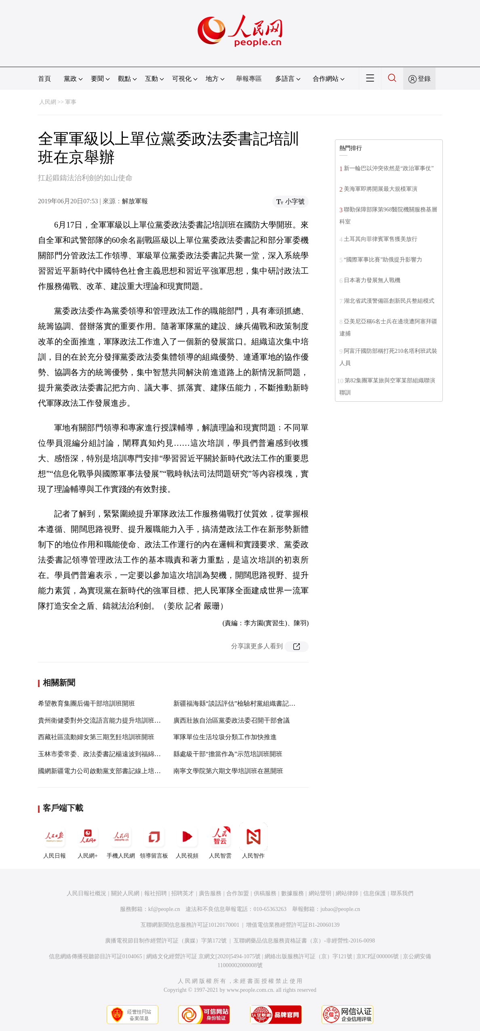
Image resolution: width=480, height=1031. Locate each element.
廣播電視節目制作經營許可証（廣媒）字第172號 (166, 941)
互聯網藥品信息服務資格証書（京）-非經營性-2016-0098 (304, 941)
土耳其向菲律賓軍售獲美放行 (380, 239)
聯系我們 (402, 893)
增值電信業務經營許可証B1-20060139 (292, 925)
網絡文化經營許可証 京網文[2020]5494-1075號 (203, 956)
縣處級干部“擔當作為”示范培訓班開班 (227, 754)
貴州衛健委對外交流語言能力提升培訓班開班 (102, 720)
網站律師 (347, 893)
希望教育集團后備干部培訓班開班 (86, 703)
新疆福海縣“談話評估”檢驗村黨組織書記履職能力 (244, 703)
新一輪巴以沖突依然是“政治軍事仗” (389, 168)
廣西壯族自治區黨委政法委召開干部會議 (231, 720)
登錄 (424, 78)
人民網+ (88, 840)
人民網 (47, 102)
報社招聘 (155, 893)
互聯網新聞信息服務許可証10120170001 (190, 925)
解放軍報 (135, 201)
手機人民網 (121, 840)
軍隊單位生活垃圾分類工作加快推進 (225, 737)
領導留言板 (154, 840)
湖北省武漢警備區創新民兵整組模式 (389, 301)
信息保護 (374, 893)
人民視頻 (187, 840)
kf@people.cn (164, 909)
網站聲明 (320, 893)
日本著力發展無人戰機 (372, 280)
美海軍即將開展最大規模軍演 (380, 189)
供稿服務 (265, 893)
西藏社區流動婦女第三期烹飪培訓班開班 (96, 737)
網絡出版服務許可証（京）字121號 (308, 956)
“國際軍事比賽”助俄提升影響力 (383, 260)
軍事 (70, 102)
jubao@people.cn (340, 909)
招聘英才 (182, 893)
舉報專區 (249, 78)
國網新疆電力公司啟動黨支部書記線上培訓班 (102, 770)
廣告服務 (210, 893)
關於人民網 (125, 893)
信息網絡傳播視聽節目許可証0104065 (95, 956)
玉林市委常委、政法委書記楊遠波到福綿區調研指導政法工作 (125, 754)
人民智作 (253, 840)
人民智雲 (220, 840)
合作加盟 (237, 893)
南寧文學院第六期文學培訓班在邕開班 (228, 770)
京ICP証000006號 (377, 956)
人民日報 (54, 840)
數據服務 (292, 893)
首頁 (44, 78)
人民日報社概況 (86, 893)
